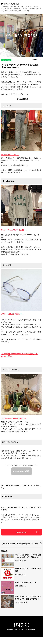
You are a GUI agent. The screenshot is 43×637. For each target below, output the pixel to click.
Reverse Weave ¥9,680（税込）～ (13, 230)
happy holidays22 (21, 532)
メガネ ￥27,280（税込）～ (11, 314)
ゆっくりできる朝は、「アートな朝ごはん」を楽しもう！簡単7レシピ (28, 556)
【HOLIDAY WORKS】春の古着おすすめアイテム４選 (19, 544)
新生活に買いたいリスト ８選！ (26, 582)
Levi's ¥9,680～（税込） (10, 155)
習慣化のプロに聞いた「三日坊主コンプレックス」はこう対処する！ (28, 598)
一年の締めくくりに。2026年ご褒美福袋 (28, 570)
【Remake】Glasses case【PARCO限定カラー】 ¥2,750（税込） (19, 355)
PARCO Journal (10, 3)
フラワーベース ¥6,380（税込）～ (13, 418)
